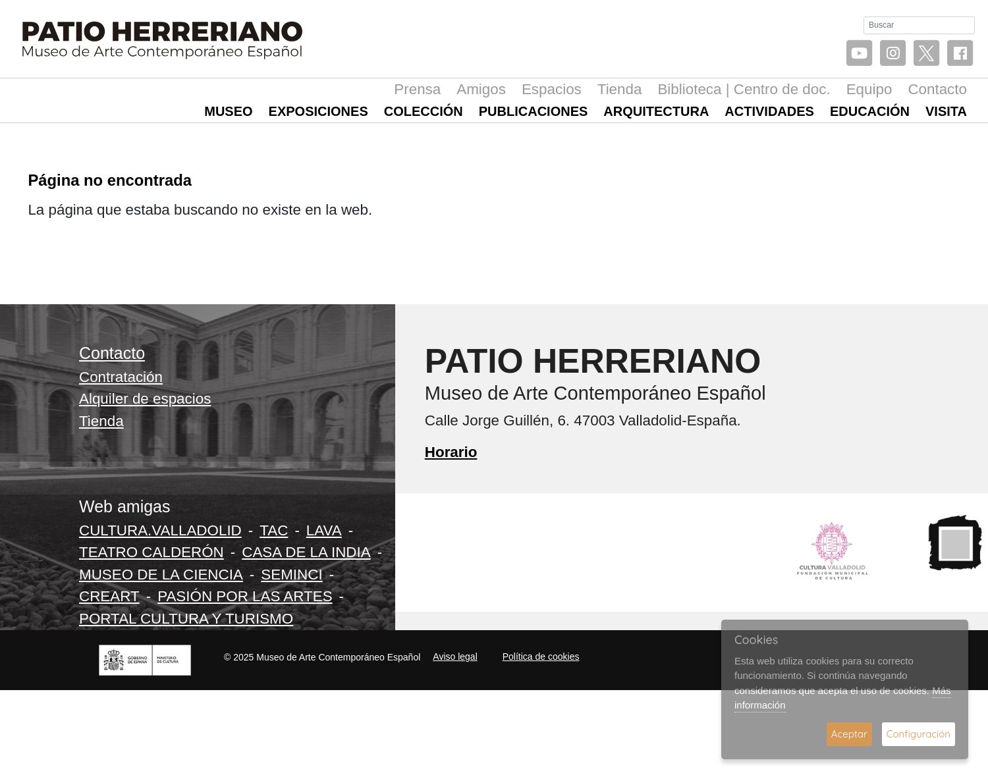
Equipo (869, 89)
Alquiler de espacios (145, 398)
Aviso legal (455, 656)
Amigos (481, 89)
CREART (109, 596)
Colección (423, 111)
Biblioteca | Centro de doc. (743, 89)
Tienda (619, 89)
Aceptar (849, 734)
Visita (946, 111)
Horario (451, 452)
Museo (228, 111)
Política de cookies (541, 656)
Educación (870, 111)
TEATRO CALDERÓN (151, 552)
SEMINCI (291, 574)
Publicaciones (533, 111)
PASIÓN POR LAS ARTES (244, 596)
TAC (274, 530)
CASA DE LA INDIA (306, 552)
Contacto (937, 89)
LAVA (324, 530)
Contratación (121, 377)
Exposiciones (318, 111)
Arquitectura (656, 111)
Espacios (552, 89)
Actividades (769, 111)
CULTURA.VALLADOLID (160, 530)
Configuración (918, 734)
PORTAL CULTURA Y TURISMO (186, 618)
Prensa (417, 89)
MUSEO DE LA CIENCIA (161, 574)
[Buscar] (919, 25)
